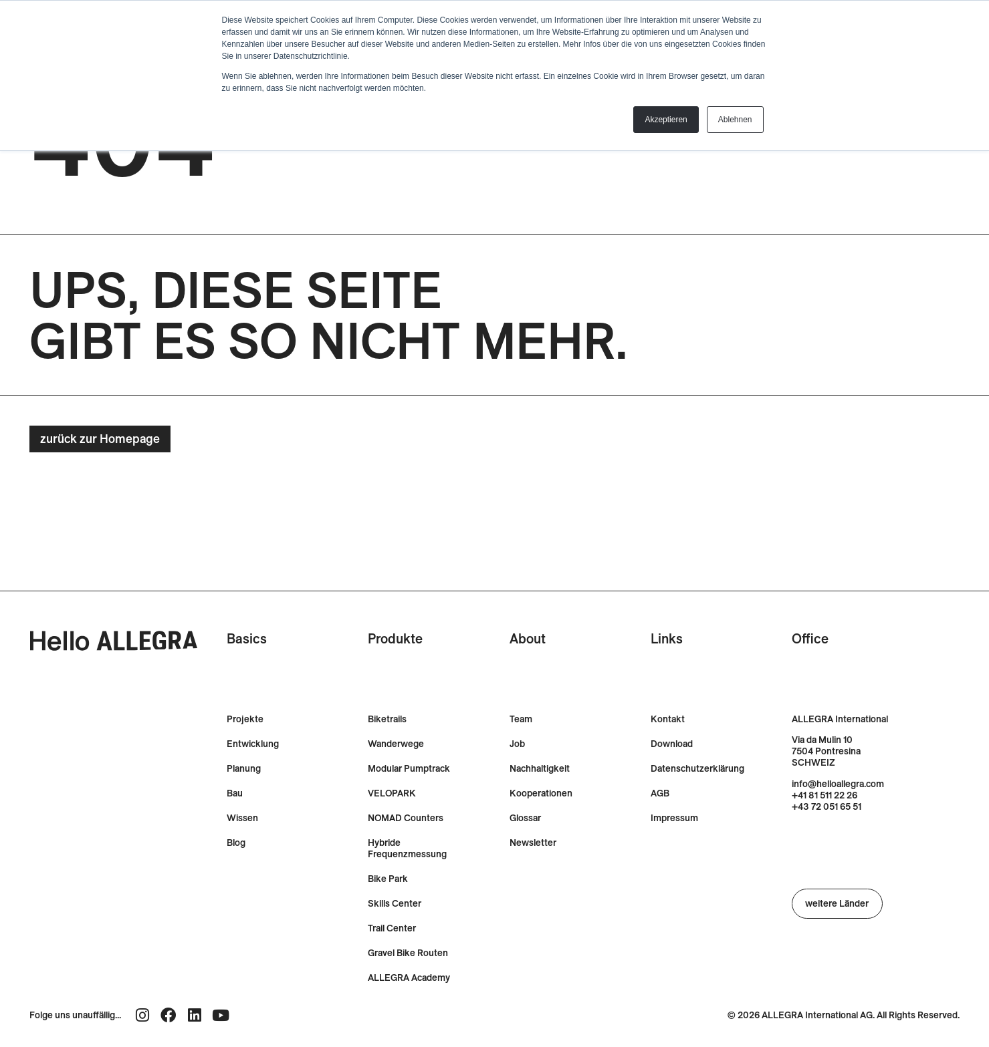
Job (517, 744)
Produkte (395, 638)
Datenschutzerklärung (697, 768)
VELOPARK (392, 793)
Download (672, 744)
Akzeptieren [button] (666, 119)
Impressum (674, 818)
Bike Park (388, 879)
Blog (236, 843)
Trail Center (392, 928)
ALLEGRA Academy (409, 978)
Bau (235, 793)
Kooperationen (541, 793)
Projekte (245, 719)
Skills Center (394, 903)
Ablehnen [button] (735, 119)
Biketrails (387, 719)
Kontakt (668, 719)
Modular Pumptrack (409, 768)
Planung (244, 768)
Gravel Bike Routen (408, 953)
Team (521, 719)
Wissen (242, 818)
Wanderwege (396, 744)
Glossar (525, 818)
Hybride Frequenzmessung (407, 848)
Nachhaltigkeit (540, 768)
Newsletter (533, 843)
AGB (660, 793)
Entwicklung (253, 744)
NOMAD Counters (405, 818)
